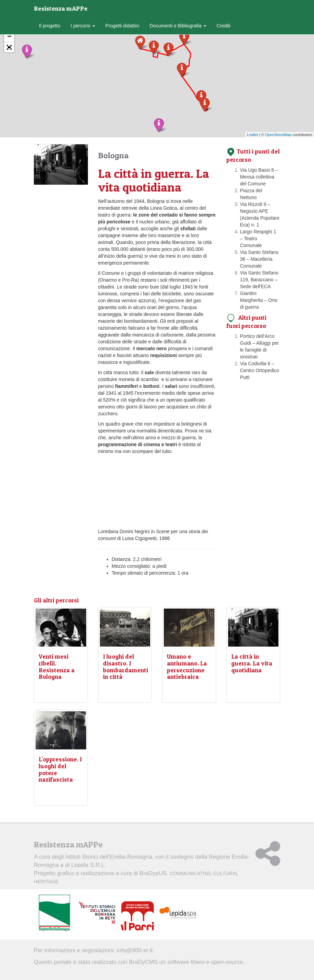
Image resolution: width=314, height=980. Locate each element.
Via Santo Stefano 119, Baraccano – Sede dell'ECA (259, 279)
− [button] (9, 37)
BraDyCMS (143, 962)
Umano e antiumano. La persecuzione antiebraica (187, 666)
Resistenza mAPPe (61, 8)
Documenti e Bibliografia (177, 25)
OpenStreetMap (278, 135)
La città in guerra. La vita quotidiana (251, 663)
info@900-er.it (135, 950)
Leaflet (252, 135)
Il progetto (49, 25)
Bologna (113, 155)
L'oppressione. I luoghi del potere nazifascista (60, 769)
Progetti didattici (122, 25)
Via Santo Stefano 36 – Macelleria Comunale (259, 259)
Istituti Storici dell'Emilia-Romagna (108, 857)
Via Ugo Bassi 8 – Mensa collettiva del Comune (259, 176)
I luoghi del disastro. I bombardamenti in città (125, 666)
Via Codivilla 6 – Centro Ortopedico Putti (259, 370)
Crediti (223, 25)
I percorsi (82, 25)
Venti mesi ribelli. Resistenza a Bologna (57, 666)
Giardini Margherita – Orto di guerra (259, 300)
